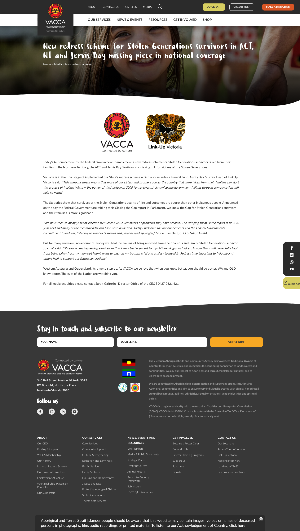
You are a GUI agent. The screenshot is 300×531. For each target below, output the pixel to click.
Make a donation (278, 7)
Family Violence (91, 472)
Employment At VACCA (50, 478)
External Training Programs (188, 455)
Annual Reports (136, 471)
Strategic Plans (135, 460)
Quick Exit (214, 7)
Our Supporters (46, 493)
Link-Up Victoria (227, 455)
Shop (207, 19)
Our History (44, 461)
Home (47, 64)
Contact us (111, 7)
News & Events (129, 19)
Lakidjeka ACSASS (228, 466)
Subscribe (236, 342)
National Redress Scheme (52, 466)
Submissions (134, 486)
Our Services (99, 19)
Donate (177, 472)
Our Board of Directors (50, 472)
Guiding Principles (47, 449)
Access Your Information (232, 449)
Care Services (90, 443)
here (241, 526)
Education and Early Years (97, 461)
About (92, 7)
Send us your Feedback (231, 472)
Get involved (185, 19)
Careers (131, 7)
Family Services (91, 466)
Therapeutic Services (94, 501)
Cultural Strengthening (95, 455)
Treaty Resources (137, 466)
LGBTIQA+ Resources (140, 492)
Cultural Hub (180, 449)
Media (147, 7)
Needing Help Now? (229, 461)
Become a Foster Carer (186, 443)
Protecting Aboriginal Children (99, 489)
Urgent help (241, 7)
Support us (179, 461)
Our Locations (226, 443)
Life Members (135, 448)
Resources (157, 19)
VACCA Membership (49, 455)
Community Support (94, 449)
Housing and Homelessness (98, 478)
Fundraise (178, 466)
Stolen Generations (93, 495)
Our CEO (42, 443)
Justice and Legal (92, 483)
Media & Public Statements (143, 454)
